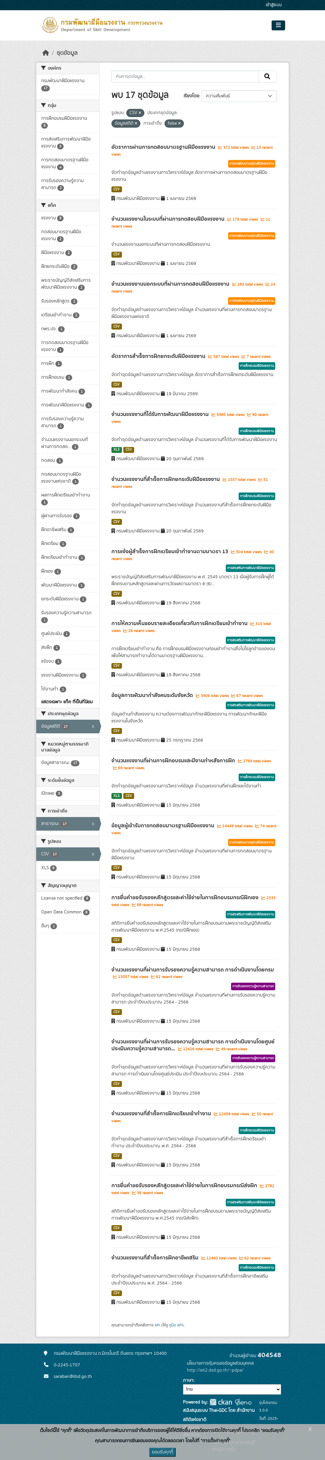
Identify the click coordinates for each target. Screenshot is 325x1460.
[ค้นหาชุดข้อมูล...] (185, 76)
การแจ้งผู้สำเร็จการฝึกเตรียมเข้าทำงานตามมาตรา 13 (170, 551)
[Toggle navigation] (278, 25)
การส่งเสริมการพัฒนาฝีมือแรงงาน (250, 568)
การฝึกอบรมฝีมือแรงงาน (257, 366)
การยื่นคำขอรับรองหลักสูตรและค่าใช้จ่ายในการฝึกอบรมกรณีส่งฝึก (184, 1185)
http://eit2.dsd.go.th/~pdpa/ (215, 1370)
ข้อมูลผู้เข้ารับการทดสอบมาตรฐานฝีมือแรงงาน (163, 825)
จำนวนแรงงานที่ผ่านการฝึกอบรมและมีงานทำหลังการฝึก (173, 760)
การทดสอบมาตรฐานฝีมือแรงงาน (251, 163)
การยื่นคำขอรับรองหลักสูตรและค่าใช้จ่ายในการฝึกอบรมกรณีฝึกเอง (185, 897)
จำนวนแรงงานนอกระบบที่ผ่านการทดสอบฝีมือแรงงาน (171, 284)
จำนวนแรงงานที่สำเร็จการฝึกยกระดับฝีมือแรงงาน (166, 479)
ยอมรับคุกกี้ (162, 1452)
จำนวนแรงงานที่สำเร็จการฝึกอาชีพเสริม (155, 1258)
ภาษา (188, 1380)
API (157, 1325)
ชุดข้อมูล (67, 53)
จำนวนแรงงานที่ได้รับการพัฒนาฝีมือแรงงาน (160, 414)
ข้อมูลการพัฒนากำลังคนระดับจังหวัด (152, 695)
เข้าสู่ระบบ (274, 5)
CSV (116, 189)
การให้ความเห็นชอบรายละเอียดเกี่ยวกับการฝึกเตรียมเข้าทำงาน (180, 623)
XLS (116, 449)
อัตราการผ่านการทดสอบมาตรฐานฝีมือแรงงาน (164, 147)
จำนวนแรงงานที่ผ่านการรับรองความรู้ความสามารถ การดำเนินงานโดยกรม (192, 970)
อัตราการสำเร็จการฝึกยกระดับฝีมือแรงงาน (159, 356)
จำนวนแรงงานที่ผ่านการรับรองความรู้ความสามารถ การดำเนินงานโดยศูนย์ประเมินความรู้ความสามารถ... (193, 1045)
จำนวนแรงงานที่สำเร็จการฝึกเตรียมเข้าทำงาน (161, 1113)
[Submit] (268, 76)
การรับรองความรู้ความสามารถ (253, 986)
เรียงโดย (191, 96)
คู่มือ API (176, 1325)
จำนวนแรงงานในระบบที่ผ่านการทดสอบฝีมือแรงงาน (168, 219)
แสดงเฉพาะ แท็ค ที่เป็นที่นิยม (67, 702)
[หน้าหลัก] (46, 53)
